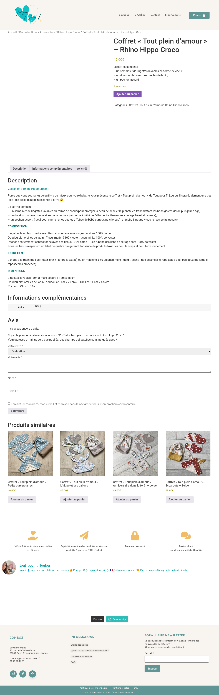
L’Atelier (140, 15)
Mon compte (173, 15)
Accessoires (47, 32)
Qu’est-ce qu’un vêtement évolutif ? (90, 650)
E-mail (12, 391)
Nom (12, 378)
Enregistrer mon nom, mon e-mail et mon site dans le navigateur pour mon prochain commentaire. (73, 404)
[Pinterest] (32, 674)
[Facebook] (22, 674)
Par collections (28, 32)
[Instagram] (13, 674)
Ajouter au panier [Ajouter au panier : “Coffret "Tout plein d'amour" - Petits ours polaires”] (22, 499)
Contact (155, 15)
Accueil (12, 32)
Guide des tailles (79, 644)
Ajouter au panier (127, 94)
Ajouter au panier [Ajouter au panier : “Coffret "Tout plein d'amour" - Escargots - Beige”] (179, 499)
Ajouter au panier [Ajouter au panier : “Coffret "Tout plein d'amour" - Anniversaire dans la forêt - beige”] (127, 499)
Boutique (124, 15)
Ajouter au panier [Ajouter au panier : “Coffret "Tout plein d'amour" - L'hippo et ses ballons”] (74, 499)
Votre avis (15, 357)
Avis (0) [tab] (82, 168)
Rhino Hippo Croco (68, 32)
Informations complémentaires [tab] (52, 168)
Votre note (15, 346)
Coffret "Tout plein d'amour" (146, 105)
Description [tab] (20, 168)
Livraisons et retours (81, 656)
